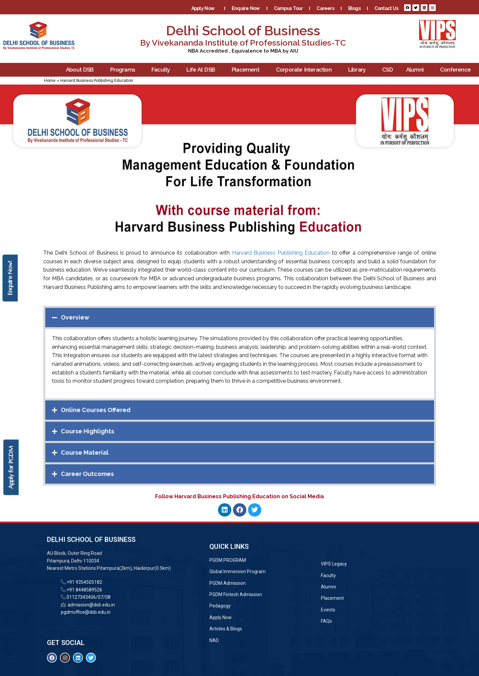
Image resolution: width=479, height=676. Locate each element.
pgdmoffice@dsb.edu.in (86, 612)
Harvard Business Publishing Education (281, 253)
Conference (457, 69)
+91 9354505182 (84, 582)
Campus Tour (288, 8)
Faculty (162, 69)
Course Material (85, 452)
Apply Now (204, 8)
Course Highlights (87, 431)
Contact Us (386, 8)
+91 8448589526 (84, 589)
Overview (75, 317)
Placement (247, 69)
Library (358, 69)
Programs (124, 69)
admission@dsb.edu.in (90, 604)
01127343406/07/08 (88, 597)
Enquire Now (246, 8)
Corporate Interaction (305, 69)
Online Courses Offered (95, 409)
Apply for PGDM (11, 467)
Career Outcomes (87, 473)
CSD (387, 69)
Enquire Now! (10, 278)
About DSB (81, 69)
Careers (325, 8)
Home (50, 80)
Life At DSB (202, 69)
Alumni (416, 69)
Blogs (354, 8)
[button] (239, 317)
